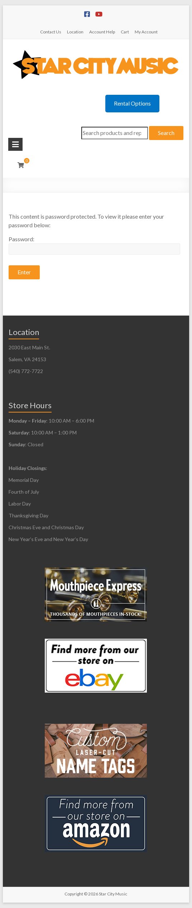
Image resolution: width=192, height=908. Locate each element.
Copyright (73, 894)
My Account (146, 31)
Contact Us (50, 31)
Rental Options (132, 103)
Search (166, 132)
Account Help (102, 31)
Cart (125, 31)
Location (75, 31)
